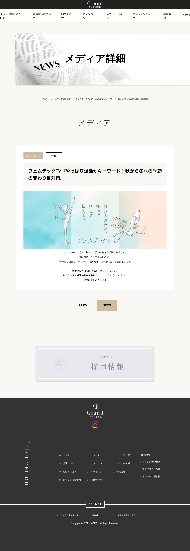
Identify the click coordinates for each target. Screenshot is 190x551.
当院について (70, 463)
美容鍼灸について (42, 15)
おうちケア (96, 471)
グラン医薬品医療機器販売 (123, 515)
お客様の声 (96, 480)
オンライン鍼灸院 (151, 476)
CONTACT (95, 504)
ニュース (95, 455)
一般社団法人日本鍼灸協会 (67, 515)
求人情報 (120, 471)
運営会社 (95, 515)
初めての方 (66, 15)
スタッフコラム (99, 463)
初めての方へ (70, 471)
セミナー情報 (123, 463)
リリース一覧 (123, 455)
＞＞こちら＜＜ (98, 280)
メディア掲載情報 (63, 99)
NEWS (186, 15)
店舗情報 (167, 15)
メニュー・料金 (114, 15)
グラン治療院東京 (151, 462)
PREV (83, 305)
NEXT (107, 305)
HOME (66, 455)
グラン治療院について (10, 15)
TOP (45, 99)
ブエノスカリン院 (151, 469)
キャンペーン (89, 15)
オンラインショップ (142, 15)
